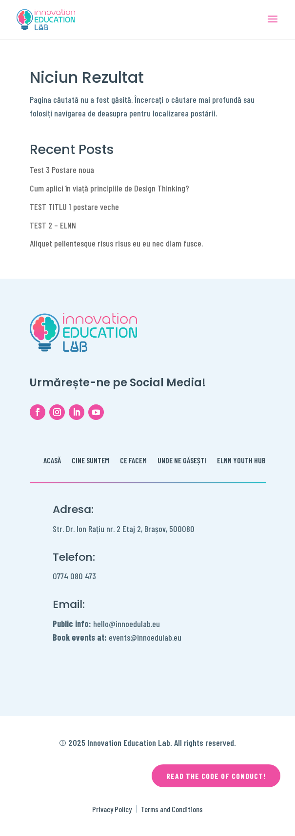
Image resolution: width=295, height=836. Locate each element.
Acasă (52, 461)
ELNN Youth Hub (241, 461)
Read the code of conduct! (216, 775)
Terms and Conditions (172, 809)
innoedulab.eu (159, 637)
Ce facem (133, 461)
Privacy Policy (112, 809)
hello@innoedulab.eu (106, 623)
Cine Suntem (90, 461)
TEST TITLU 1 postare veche (74, 206)
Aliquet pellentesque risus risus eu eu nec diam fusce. (116, 243)
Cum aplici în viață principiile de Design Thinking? (109, 188)
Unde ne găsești (181, 461)
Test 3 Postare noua (62, 169)
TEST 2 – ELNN (53, 225)
